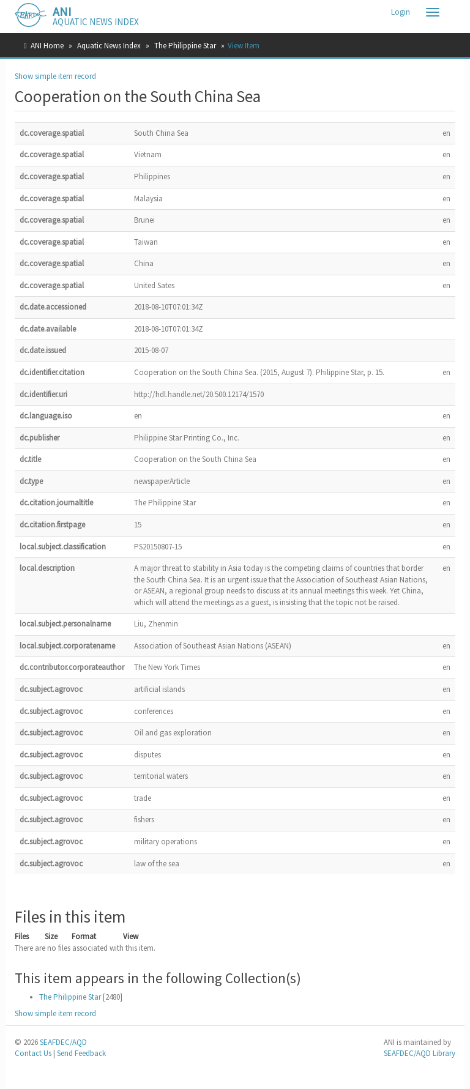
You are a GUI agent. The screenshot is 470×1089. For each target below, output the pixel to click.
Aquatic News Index (109, 45)
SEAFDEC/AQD (63, 1042)
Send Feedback (81, 1053)
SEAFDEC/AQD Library (419, 1053)
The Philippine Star (185, 45)
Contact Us (33, 1053)
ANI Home (47, 45)
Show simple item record (55, 76)
